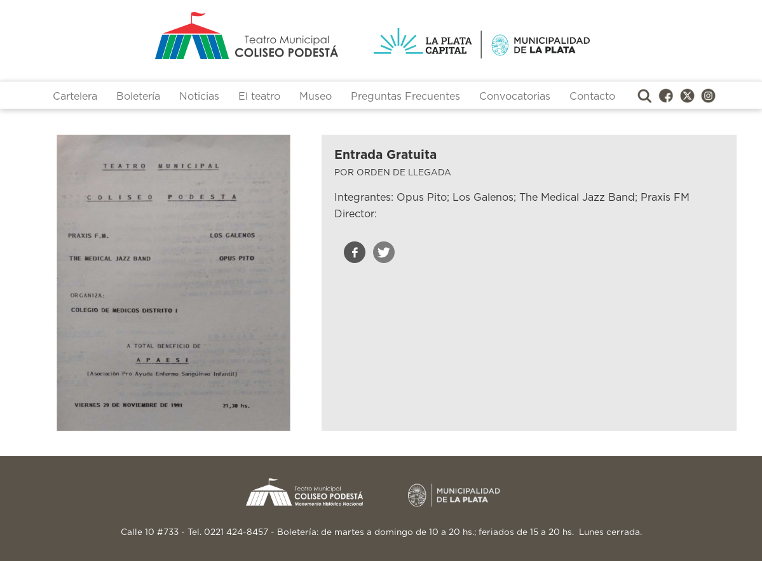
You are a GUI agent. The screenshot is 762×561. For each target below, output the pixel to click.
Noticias (199, 96)
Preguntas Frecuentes (405, 96)
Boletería (138, 96)
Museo (315, 96)
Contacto (592, 96)
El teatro (259, 96)
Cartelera (75, 96)
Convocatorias (514, 96)
